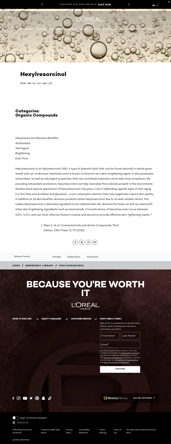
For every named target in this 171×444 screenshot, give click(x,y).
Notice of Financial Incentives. (116, 362)
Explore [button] (146, 29)
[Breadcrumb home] (16, 265)
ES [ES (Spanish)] (157, 5)
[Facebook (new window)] (13, 398)
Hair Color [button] (56, 29)
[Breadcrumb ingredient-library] (39, 265)
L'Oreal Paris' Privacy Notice (126, 360)
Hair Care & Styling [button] (77, 29)
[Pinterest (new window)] (37, 398)
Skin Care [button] (41, 29)
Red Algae (57, 256)
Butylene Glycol (73, 256)
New (19, 29)
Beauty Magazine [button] (129, 29)
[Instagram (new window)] (18, 398)
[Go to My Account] (141, 17)
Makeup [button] (29, 29)
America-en (20, 422)
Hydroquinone (92, 256)
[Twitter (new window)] (31, 398)
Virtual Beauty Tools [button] (104, 29)
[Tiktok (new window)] (50, 398)
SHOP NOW (104, 4)
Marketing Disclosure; (113, 358)
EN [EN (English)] (153, 5)
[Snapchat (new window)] (43, 398)
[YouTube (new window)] (25, 398)
